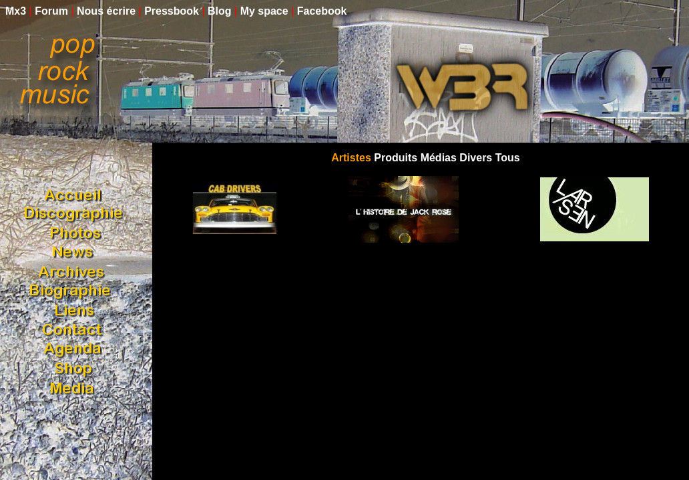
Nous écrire (106, 11)
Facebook (322, 11)
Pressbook (171, 11)
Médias (439, 157)
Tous (507, 157)
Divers (475, 157)
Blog (220, 11)
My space (264, 11)
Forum (51, 11)
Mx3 (15, 11)
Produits (395, 157)
